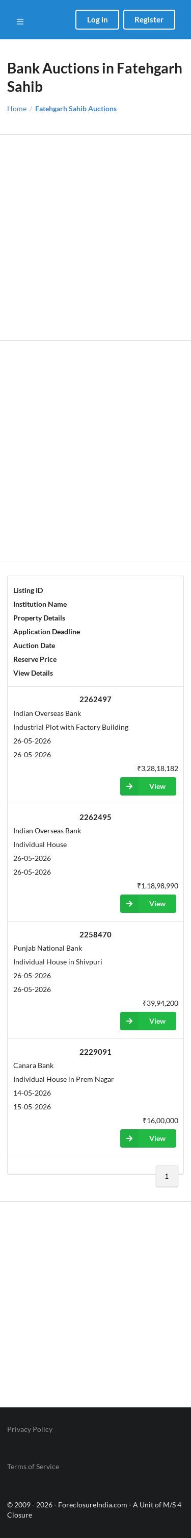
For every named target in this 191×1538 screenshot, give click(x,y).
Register (148, 19)
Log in (97, 19)
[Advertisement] (95, 237)
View (143, 786)
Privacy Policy (29, 1429)
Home (16, 108)
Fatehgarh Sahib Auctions (76, 108)
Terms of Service (33, 1466)
